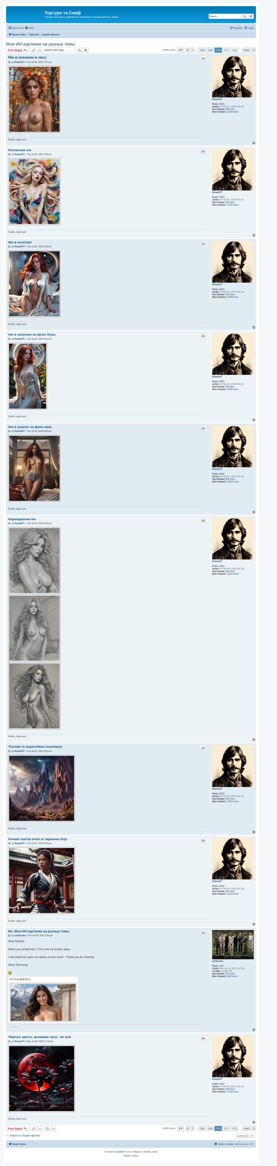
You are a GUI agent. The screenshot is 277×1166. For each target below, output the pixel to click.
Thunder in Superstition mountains (35, 746)
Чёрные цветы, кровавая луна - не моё (39, 1037)
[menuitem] (29, 28)
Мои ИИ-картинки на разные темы (40, 44)
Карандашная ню (22, 519)
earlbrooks (217, 961)
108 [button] (202, 50)
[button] (180, 50)
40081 (222, 104)
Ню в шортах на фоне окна (29, 427)
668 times (230, 109)
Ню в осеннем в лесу (27, 57)
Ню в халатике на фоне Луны (32, 334)
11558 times (232, 112)
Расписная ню (19, 150)
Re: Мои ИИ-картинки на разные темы (38, 931)
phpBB (119, 1152)
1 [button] (192, 50)
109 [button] (210, 50)
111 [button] (226, 50)
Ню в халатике (20, 242)
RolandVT (217, 99)
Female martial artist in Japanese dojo (37, 839)
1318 (221, 966)
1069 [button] (246, 50)
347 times (230, 973)
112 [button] (234, 50)
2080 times (232, 976)
